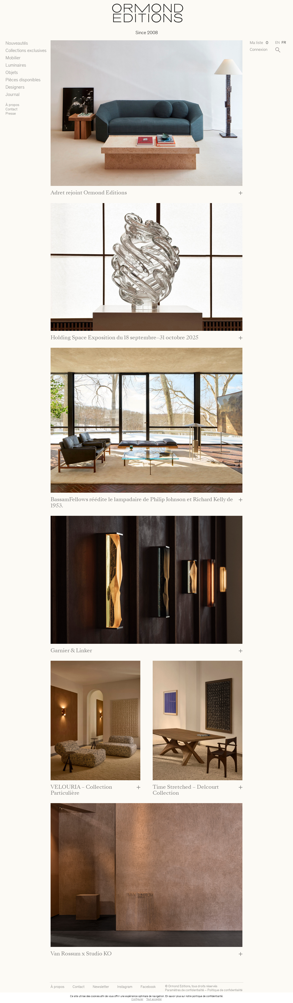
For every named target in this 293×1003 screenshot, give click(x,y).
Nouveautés (16, 43)
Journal (12, 94)
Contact (11, 109)
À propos (12, 105)
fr (284, 42)
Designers (14, 87)
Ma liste (259, 42)
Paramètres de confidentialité (184, 990)
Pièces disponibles (23, 79)
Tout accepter (154, 999)
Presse (10, 113)
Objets (11, 72)
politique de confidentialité (207, 996)
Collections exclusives (25, 50)
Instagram (124, 986)
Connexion (258, 49)
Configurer (137, 999)
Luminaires (15, 65)
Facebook (148, 986)
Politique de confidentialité (224, 990)
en (277, 42)
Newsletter (101, 986)
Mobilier (13, 57)
